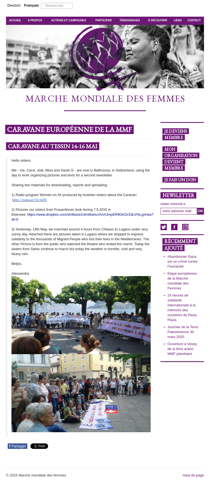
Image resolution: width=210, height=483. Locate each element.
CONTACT (194, 20)
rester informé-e (173, 204)
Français (31, 5)
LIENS (178, 20)
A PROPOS (35, 20)
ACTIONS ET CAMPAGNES (68, 20)
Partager (17, 446)
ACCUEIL (15, 20)
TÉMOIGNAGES (129, 20)
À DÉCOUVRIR (157, 20)
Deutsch (14, 5)
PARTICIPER (103, 20)
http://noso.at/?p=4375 (30, 200)
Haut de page (193, 475)
